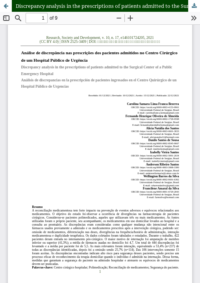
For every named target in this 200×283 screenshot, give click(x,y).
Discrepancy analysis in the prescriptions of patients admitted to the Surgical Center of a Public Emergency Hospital (108, 5)
